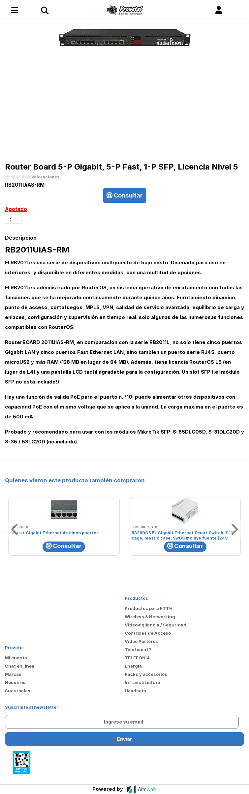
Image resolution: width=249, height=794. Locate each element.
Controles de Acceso (148, 633)
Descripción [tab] (21, 237)
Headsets (135, 690)
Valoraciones (45, 177)
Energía (133, 666)
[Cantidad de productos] (13, 220)
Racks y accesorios (146, 674)
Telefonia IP (138, 649)
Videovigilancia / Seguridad (155, 624)
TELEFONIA (137, 657)
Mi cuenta (16, 657)
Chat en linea (19, 666)
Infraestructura (142, 682)
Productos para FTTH (148, 608)
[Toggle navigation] (44, 10)
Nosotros (15, 682)
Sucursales (17, 690)
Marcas (13, 674)
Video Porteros (141, 641)
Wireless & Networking (150, 616)
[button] (218, 10)
